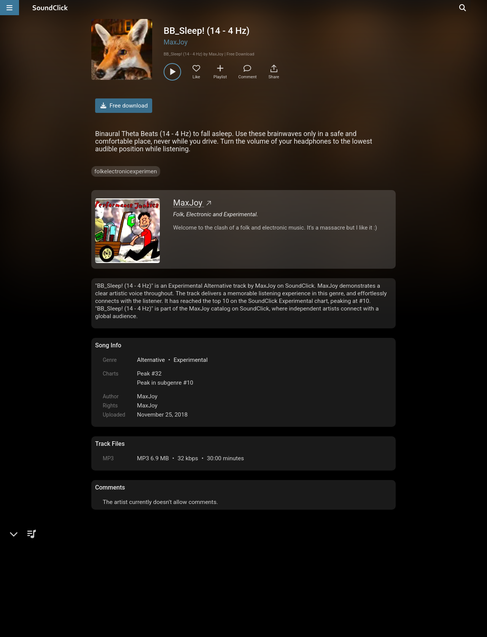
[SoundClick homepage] (50, 7)
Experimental (190, 360)
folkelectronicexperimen (125, 171)
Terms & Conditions (165, 576)
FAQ (127, 576)
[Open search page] (479, 7)
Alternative (151, 360)
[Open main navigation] (9, 7)
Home (107, 576)
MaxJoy (176, 42)
